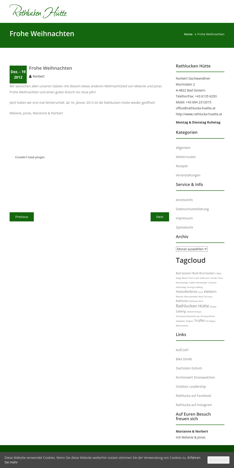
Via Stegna (210, 321)
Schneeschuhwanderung (187, 316)
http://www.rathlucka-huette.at (199, 114)
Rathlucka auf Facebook (193, 395)
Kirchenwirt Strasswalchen (195, 377)
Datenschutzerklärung (192, 209)
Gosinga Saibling (195, 287)
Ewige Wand (182, 278)
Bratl (195, 273)
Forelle (213, 278)
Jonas (200, 291)
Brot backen (207, 273)
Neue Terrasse (205, 296)
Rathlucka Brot (196, 301)
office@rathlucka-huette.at (195, 108)
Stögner (189, 321)
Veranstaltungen (188, 175)
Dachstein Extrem (189, 368)
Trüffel (199, 320)
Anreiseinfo (184, 200)
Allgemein (183, 147)
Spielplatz (180, 321)
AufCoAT (182, 350)
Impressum (184, 218)
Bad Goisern (184, 273)
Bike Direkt (184, 359)
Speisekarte (184, 227)
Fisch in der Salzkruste (199, 278)
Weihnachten (182, 325)
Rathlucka (182, 301)
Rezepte (182, 166)
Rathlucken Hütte (192, 306)
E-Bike (218, 273)
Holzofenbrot (186, 291)
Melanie (179, 296)
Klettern (210, 291)
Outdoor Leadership (191, 386)
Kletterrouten (186, 157)
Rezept (213, 306)
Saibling (181, 311)
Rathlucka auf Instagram (194, 405)
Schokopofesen (207, 316)
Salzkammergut (194, 311)
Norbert (39, 81)
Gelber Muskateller (198, 282)
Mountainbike (190, 296)
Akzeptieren (218, 460)
